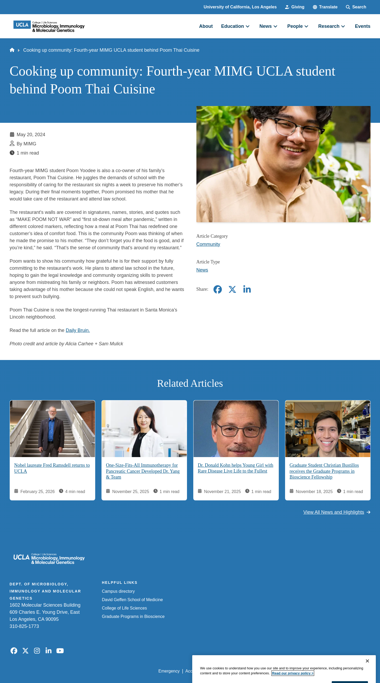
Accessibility (196, 671)
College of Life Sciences (124, 608)
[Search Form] (356, 7)
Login (321, 671)
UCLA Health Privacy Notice (284, 671)
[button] (325, 7)
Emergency (169, 671)
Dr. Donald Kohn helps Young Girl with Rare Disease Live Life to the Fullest (235, 468)
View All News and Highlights (337, 512)
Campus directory (118, 591)
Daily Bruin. (78, 330)
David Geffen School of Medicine (132, 599)
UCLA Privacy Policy (233, 671)
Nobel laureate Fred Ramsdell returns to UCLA (52, 468)
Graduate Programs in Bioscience (133, 616)
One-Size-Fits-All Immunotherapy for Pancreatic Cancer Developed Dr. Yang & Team (143, 471)
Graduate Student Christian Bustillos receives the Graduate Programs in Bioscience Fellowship (324, 471)
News (202, 270)
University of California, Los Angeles (240, 7)
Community (208, 244)
